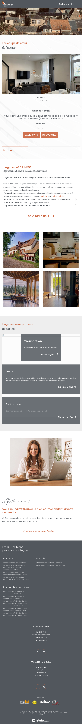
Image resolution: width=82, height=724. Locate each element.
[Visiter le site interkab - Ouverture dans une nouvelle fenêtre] (24, 702)
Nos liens (54, 713)
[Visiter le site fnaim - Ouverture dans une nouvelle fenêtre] (34, 702)
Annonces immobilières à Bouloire (49, 563)
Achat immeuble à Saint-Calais (15, 575)
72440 (37, 640)
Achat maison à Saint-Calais (14, 572)
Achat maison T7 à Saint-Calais (14, 611)
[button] (10, 150)
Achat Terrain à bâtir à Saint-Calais (16, 579)
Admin (47, 713)
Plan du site (28, 713)
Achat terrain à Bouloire (12, 567)
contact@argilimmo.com (41, 635)
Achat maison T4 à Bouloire (13, 596)
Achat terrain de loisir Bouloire (14, 563)
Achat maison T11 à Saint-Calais (15, 615)
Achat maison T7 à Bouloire (13, 599)
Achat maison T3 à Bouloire (13, 591)
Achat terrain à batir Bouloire (14, 565)
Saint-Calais (58, 196)
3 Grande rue (41, 673)
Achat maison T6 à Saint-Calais (15, 608)
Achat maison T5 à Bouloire (13, 594)
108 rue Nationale (41, 637)
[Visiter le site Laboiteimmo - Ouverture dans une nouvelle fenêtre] (41, 719)
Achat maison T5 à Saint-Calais (15, 606)
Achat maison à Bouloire (12, 570)
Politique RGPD (63, 713)
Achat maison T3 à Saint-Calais (15, 601)
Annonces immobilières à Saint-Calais (50, 565)
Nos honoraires (18, 713)
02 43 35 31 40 (41, 632)
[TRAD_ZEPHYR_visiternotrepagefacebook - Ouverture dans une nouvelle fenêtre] (38, 651)
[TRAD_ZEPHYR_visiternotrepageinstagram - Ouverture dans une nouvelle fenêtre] (44, 651)
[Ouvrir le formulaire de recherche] (66, 4)
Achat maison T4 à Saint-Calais (15, 603)
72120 (36, 675)
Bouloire (43, 196)
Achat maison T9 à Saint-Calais (15, 613)
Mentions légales (38, 713)
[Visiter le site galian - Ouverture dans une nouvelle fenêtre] (45, 702)
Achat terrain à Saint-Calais (13, 577)
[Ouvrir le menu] (78, 4)
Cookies (41, 714)
